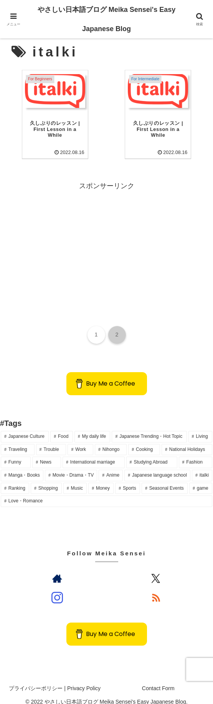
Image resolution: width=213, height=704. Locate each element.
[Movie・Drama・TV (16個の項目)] (71, 466)
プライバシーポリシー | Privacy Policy (55, 679)
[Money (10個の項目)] (101, 479)
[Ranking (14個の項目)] (15, 479)
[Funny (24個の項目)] (16, 453)
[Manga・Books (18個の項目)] (22, 466)
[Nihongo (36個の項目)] (111, 441)
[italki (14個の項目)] (202, 466)
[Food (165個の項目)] (61, 428)
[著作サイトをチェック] (57, 569)
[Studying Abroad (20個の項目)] (151, 453)
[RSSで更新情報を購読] (155, 588)
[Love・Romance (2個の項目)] (106, 492)
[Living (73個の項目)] (200, 428)
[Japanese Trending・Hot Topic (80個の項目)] (149, 428)
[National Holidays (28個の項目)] (187, 441)
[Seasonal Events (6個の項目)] (165, 479)
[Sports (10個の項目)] (127, 479)
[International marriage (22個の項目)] (94, 453)
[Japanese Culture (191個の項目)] (25, 428)
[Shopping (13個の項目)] (46, 479)
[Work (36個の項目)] (80, 441)
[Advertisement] (106, 237)
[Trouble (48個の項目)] (51, 441)
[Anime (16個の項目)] (111, 466)
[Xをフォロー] (155, 569)
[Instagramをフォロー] (57, 588)
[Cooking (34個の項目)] (144, 441)
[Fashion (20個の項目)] (196, 453)
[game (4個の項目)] (200, 479)
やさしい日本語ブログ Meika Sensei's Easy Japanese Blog (106, 19)
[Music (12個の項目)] (75, 479)
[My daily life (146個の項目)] (92, 428)
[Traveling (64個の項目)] (18, 441)
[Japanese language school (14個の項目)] (157, 466)
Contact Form (158, 679)
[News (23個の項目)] (46, 453)
